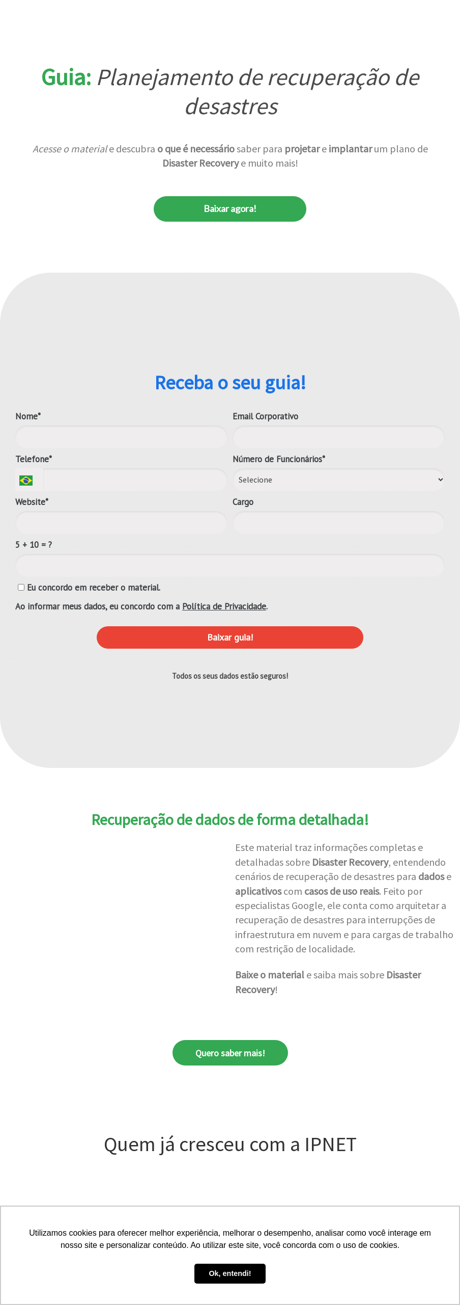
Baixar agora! (230, 208)
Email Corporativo (265, 416)
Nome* (28, 416)
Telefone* (33, 459)
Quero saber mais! (230, 1053)
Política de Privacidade (224, 606)
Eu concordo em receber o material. (89, 587)
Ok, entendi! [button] (230, 1273)
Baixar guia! (230, 637)
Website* (31, 502)
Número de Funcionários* (279, 459)
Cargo (243, 502)
